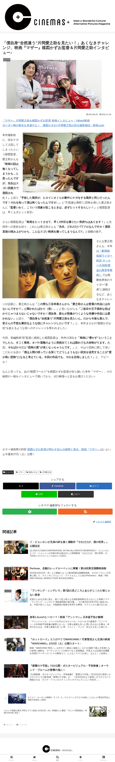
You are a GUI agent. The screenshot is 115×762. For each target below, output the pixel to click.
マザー (20, 472)
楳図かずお (32, 472)
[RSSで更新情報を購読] (85, 512)
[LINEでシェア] (39, 494)
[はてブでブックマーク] (94, 486)
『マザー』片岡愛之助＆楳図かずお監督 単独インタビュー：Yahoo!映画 (46, 120)
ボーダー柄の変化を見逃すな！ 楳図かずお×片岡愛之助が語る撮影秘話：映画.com (53, 125)
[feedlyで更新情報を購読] (29, 512)
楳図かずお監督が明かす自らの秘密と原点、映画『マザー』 (63, 449)
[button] (76, 494)
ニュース (8, 472)
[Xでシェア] (21, 486)
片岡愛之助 (45, 472)
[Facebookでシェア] (57, 486)
